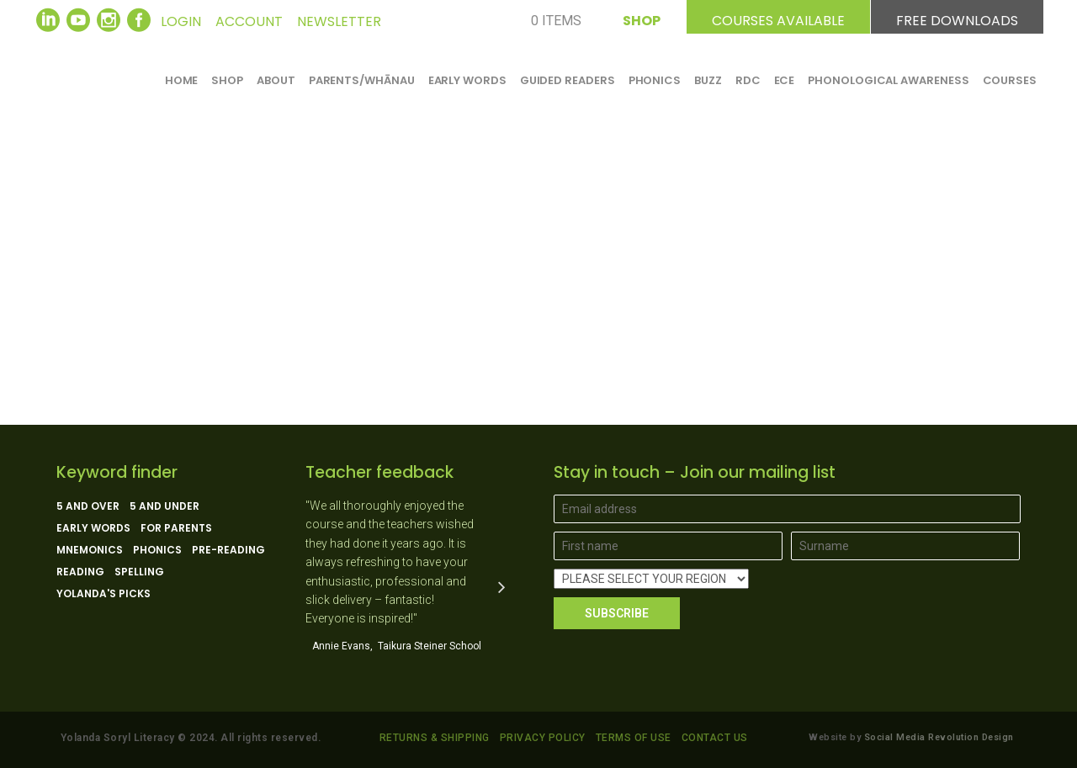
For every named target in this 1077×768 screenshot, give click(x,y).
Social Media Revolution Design (939, 737)
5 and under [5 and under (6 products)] (164, 506)
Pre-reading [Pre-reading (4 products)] (228, 550)
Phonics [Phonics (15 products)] (157, 550)
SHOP (642, 18)
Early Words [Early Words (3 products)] (93, 528)
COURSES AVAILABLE (778, 18)
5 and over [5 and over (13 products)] (87, 506)
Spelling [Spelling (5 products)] (139, 572)
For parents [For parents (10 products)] (176, 528)
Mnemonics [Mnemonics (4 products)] (89, 550)
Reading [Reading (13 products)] (80, 572)
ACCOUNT (249, 21)
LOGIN (181, 21)
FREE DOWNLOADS (957, 18)
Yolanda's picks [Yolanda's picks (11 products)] (103, 594)
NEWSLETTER (339, 21)
